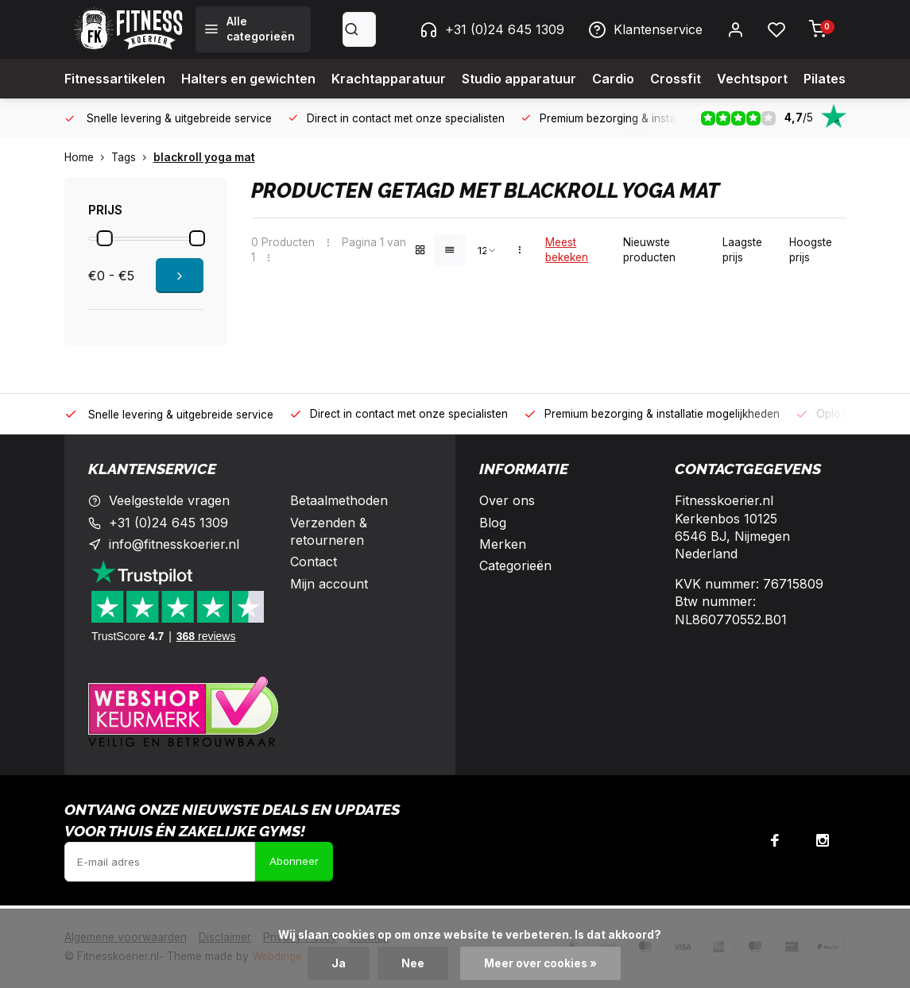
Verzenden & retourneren (328, 531)
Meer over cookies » (540, 963)
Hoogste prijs (810, 250)
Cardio (613, 79)
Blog (492, 523)
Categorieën (515, 565)
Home (87, 157)
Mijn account (329, 584)
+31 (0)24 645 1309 (492, 29)
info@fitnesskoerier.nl (174, 544)
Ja (338, 963)
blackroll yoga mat (204, 157)
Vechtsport (752, 79)
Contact (313, 561)
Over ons (507, 500)
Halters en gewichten (248, 79)
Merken (502, 544)
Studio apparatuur (519, 79)
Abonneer (294, 861)
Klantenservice (645, 29)
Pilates (825, 79)
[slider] (104, 238)
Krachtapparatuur (388, 79)
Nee (412, 963)
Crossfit (675, 79)
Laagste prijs (742, 250)
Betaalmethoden (339, 500)
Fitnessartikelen (114, 79)
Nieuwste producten (649, 250)
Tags (132, 157)
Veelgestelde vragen (169, 500)
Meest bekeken (566, 250)
